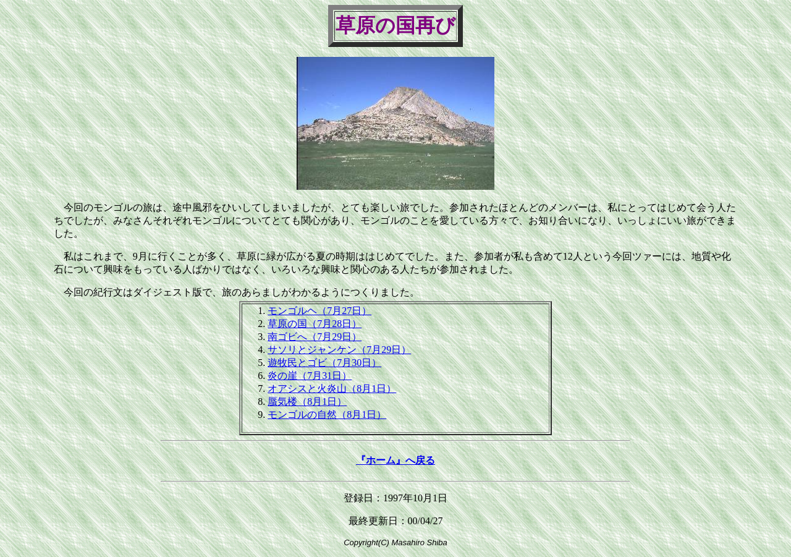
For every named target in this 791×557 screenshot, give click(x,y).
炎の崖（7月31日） (310, 375)
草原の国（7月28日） (315, 323)
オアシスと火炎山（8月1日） (332, 388)
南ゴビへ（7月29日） (315, 336)
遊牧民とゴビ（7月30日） (324, 362)
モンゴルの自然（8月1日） (327, 414)
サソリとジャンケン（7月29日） (339, 349)
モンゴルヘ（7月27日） (319, 310)
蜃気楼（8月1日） (307, 401)
